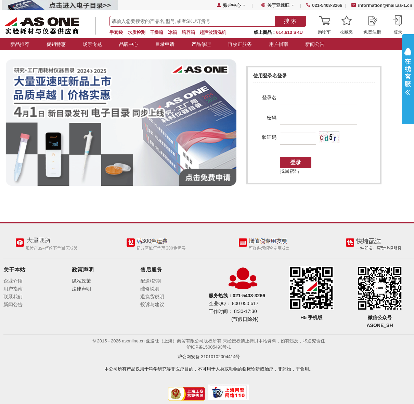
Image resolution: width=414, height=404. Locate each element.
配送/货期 (150, 281)
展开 (408, 73)
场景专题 (92, 44)
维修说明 (149, 288)
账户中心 (232, 5)
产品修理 (201, 44)
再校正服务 (240, 44)
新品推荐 (19, 44)
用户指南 (278, 44)
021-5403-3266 (327, 5)
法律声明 (81, 288)
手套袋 (116, 32)
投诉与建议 (152, 304)
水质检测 (136, 32)
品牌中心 (128, 44)
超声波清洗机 (212, 32)
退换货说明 (152, 296)
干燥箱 (156, 32)
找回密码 (289, 171)
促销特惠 (56, 44)
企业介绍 (13, 281)
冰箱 (172, 32)
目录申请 (164, 44)
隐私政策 (81, 281)
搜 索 (290, 21)
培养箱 (188, 32)
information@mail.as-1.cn (385, 5)
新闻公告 (314, 44)
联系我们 (13, 296)
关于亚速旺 (278, 5)
